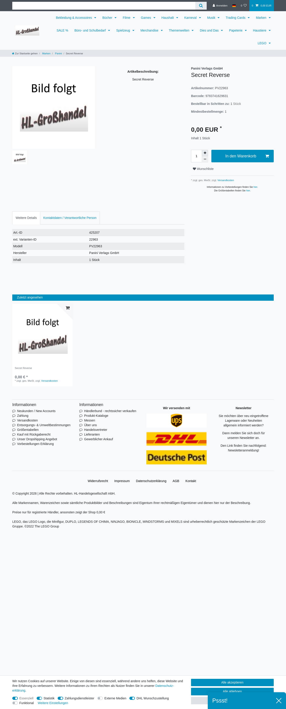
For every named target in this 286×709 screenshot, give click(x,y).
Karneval (191, 17)
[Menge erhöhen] (205, 153)
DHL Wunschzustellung (153, 698)
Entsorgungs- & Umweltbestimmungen (43, 425)
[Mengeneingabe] (196, 156)
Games (146, 17)
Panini (58, 53)
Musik (211, 17)
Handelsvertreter (95, 430)
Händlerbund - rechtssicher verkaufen (110, 411)
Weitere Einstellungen (53, 703)
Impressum (122, 481)
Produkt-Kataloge (96, 415)
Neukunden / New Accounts (36, 411)
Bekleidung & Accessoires (74, 17)
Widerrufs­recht (98, 481)
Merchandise (150, 30)
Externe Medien (115, 698)
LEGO (262, 43)
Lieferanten (92, 434)
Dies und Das (209, 30)
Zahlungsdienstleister (79, 698)
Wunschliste (203, 169)
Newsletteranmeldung (243, 450)
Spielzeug (123, 30)
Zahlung (22, 415)
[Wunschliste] (243, 5)
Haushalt (168, 17)
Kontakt (190, 481)
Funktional (26, 703)
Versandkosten (225, 180)
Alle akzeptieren (232, 682)
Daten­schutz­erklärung (151, 481)
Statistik (49, 698)
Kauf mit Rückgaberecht (33, 434)
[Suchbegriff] (103, 6)
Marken (261, 17)
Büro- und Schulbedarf (90, 30)
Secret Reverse (23, 368)
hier (255, 187)
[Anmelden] (220, 5)
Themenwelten (179, 30)
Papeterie (236, 30)
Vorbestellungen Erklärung (35, 444)
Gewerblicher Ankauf (98, 439)
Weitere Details (26, 218)
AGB (176, 481)
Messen (89, 420)
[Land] (234, 5)
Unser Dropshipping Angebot (37, 439)
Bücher (107, 17)
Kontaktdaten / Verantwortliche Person (70, 218)
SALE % (62, 30)
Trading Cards (236, 17)
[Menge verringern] (205, 159)
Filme (127, 17)
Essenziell (26, 698)
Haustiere (260, 30)
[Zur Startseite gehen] (25, 53)
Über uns (90, 425)
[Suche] (201, 6)
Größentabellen (28, 430)
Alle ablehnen (232, 691)
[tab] (26, 217)
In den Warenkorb (247, 156)
